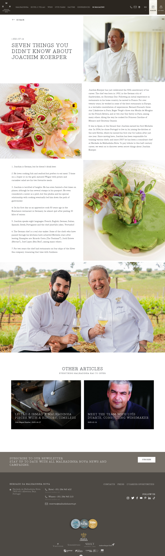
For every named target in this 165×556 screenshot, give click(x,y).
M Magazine (98, 7)
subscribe (146, 460)
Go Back (18, 20)
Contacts (109, 485)
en (145, 7)
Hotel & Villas (38, 7)
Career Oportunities (140, 485)
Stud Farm (60, 7)
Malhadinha (22, 7)
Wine (50, 7)
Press (120, 485)
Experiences (83, 7)
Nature (71, 7)
